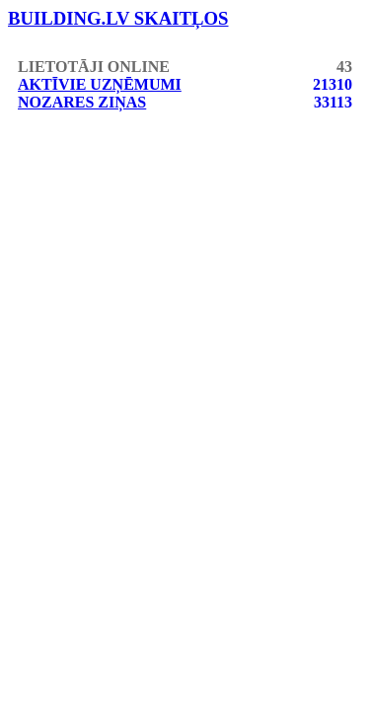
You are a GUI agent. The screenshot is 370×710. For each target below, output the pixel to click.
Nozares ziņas (82, 102)
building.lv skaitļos (118, 18)
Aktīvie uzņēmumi (100, 84)
